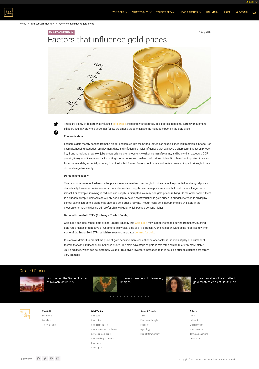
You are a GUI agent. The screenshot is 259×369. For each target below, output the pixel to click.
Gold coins (96, 320)
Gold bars (95, 316)
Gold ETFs (141, 222)
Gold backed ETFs (99, 325)
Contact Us (195, 338)
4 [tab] (120, 297)
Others (193, 311)
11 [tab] (145, 297)
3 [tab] (117, 297)
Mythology (145, 329)
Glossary (242, 12)
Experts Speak (165, 12)
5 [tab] (124, 297)
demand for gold (144, 232)
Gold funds (96, 343)
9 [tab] (138, 297)
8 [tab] (135, 297)
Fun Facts (145, 325)
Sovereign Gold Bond (101, 334)
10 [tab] (142, 297)
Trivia (143, 316)
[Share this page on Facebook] (55, 132)
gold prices (119, 123)
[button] (126, 12)
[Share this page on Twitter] (55, 124)
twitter (45, 358)
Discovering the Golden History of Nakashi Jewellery (67, 280)
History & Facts (49, 325)
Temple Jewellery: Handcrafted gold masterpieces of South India (214, 280)
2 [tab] (114, 297)
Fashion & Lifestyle (149, 320)
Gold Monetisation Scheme (104, 329)
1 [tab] (110, 297)
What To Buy (97, 311)
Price (227, 12)
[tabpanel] (56, 284)
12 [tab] (149, 297)
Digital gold (96, 348)
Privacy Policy (196, 329)
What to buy (140, 12)
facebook (38, 358)
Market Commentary (61, 32)
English (250, 2)
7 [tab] (131, 297)
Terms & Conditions (199, 334)
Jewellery (46, 320)
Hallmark (212, 12)
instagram (57, 358)
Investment (47, 316)
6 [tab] (128, 297)
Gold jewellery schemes (102, 338)
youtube (51, 358)
